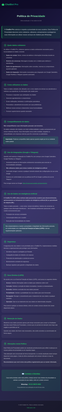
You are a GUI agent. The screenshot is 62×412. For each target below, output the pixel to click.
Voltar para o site (31, 407)
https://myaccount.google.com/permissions (35, 183)
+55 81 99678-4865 (34, 384)
